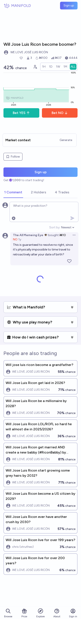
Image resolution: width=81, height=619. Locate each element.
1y (19, 239)
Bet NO (60, 113)
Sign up (69, 5)
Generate (66, 140)
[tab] (13, 192)
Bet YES (21, 113)
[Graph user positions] (35, 66)
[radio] (43, 67)
